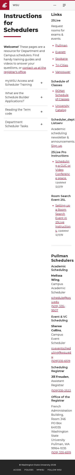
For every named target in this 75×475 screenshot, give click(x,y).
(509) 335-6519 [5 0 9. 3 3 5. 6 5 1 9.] (61, 452)
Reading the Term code (18, 111)
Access (17, 470)
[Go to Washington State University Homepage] (12, 5)
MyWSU (40, 470)
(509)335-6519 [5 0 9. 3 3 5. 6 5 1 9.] (60, 361)
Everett (60, 52)
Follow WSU (55, 470)
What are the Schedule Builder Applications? (17, 97)
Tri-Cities (61, 65)
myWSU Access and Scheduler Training (19, 82)
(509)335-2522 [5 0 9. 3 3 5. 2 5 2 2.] (61, 390)
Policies (28, 470)
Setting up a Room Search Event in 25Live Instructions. (62, 218)
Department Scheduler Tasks (16, 124)
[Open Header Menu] (54, 5)
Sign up (56, 146)
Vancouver (62, 72)
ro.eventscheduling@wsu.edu (61, 352)
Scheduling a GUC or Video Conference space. (62, 170)
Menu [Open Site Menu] (62, 5)
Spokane (61, 58)
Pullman (61, 45)
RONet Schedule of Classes (62, 95)
